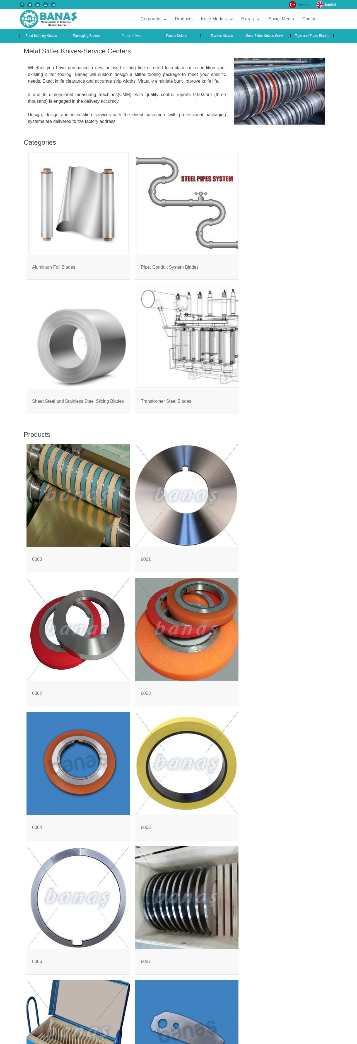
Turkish (299, 4)
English (326, 4)
